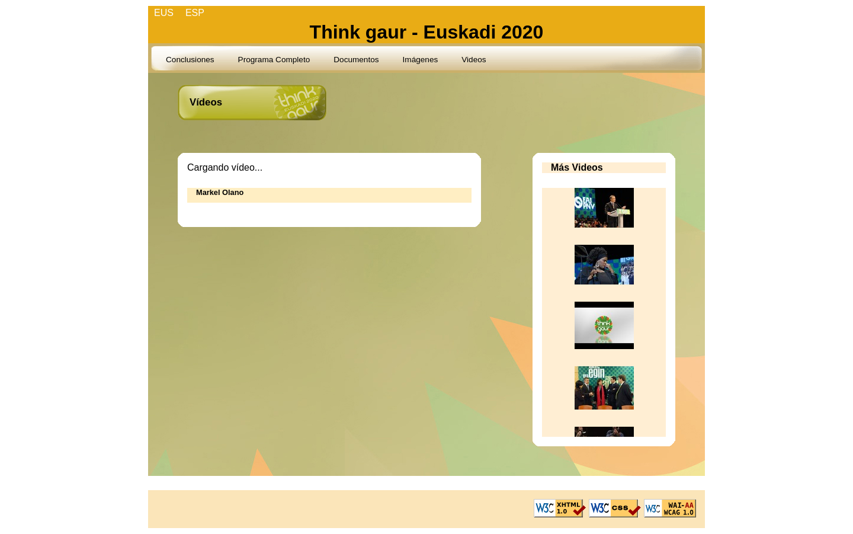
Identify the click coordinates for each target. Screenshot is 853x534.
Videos (473, 59)
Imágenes (420, 59)
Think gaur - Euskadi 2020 (427, 32)
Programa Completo (274, 59)
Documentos (356, 59)
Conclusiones (190, 59)
